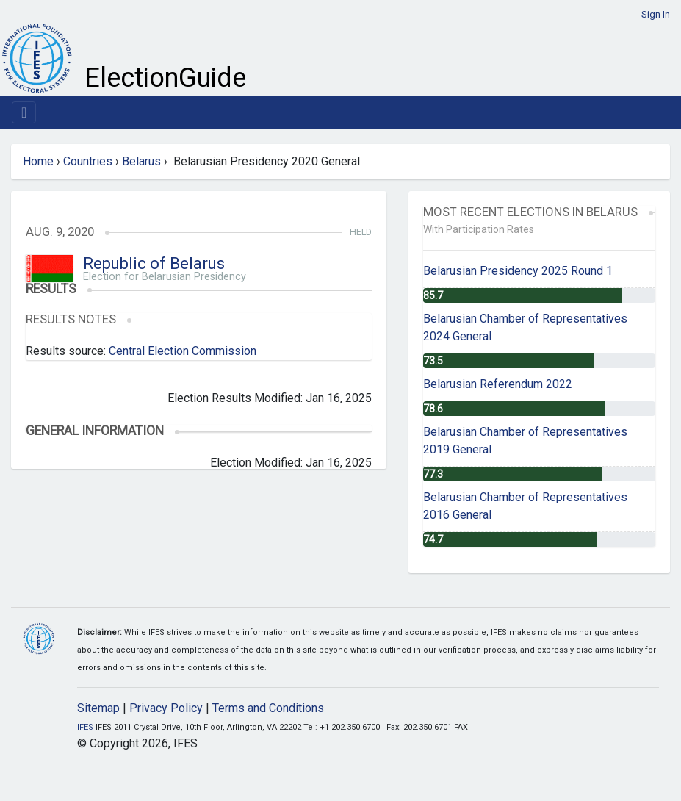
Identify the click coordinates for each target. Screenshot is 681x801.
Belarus (141, 161)
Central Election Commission (182, 351)
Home (38, 161)
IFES (85, 727)
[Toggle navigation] (24, 112)
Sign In (655, 14)
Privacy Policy (166, 708)
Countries (87, 161)
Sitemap (98, 708)
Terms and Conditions (268, 708)
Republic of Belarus (154, 263)
